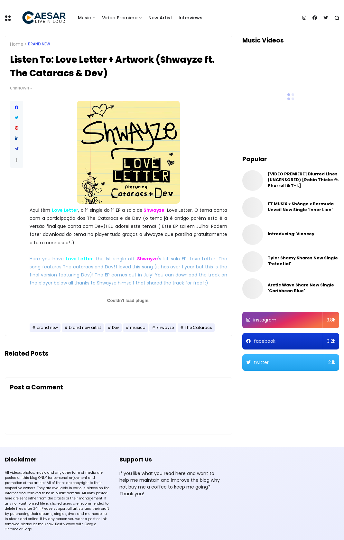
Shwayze (165, 327)
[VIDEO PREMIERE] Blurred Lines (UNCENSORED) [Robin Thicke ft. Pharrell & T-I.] (303, 179)
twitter (294, 362)
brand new (39, 44)
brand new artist (85, 327)
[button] (16, 160)
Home (16, 44)
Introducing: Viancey (291, 234)
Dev (115, 327)
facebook (294, 341)
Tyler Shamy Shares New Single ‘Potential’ (303, 260)
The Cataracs (198, 327)
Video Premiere (119, 17)
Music (84, 17)
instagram (294, 320)
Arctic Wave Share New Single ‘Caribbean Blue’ (301, 287)
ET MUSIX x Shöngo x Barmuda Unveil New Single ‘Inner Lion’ (301, 206)
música (137, 327)
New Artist (160, 17)
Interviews (190, 17)
